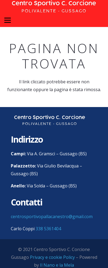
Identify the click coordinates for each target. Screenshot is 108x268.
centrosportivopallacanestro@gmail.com (52, 216)
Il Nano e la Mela (57, 265)
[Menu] (7, 20)
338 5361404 (48, 229)
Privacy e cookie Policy (52, 257)
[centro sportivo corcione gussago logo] (50, 120)
